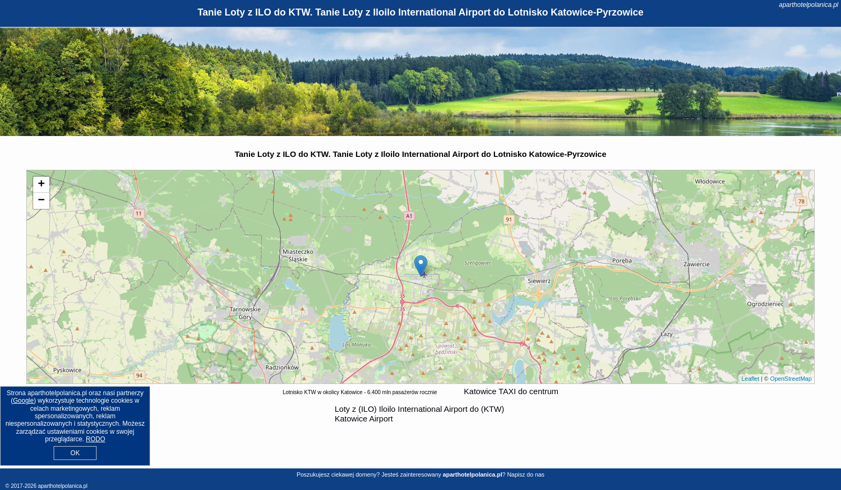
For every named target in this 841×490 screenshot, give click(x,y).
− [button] (41, 201)
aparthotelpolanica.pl (808, 5)
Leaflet (750, 378)
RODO (95, 439)
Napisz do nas (525, 474)
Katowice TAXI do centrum (511, 391)
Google (23, 400)
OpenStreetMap (791, 378)
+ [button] (41, 185)
